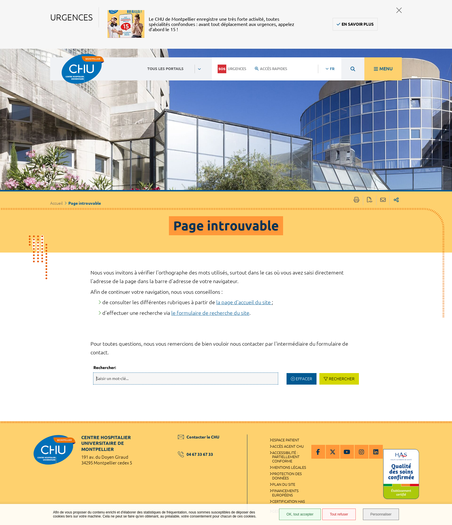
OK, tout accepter (300, 514)
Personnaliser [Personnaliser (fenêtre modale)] (380, 514)
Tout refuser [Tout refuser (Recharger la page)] (339, 514)
